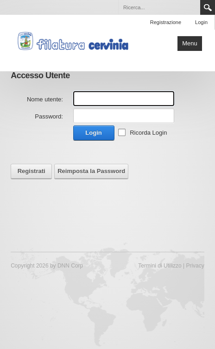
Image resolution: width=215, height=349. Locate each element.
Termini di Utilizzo (159, 265)
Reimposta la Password (91, 171)
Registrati (31, 171)
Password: (49, 116)
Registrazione (165, 22)
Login (201, 22)
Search (207, 7)
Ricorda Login (148, 132)
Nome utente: (45, 99)
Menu (189, 43)
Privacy (195, 265)
